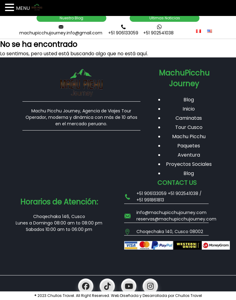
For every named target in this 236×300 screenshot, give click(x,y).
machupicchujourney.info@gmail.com (60, 33)
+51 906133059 (123, 33)
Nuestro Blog (71, 18)
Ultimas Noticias (164, 18)
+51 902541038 (158, 33)
